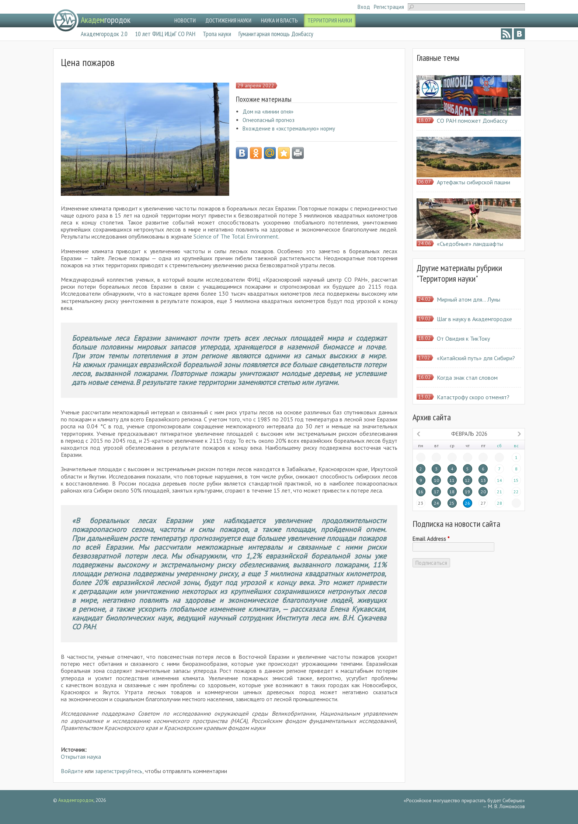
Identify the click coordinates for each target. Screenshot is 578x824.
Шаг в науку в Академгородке (474, 319)
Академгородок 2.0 (104, 33)
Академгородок (76, 800)
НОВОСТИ (185, 20)
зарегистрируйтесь (118, 771)
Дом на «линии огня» (268, 111)
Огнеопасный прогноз (269, 120)
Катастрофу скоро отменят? (473, 397)
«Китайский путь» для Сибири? (476, 358)
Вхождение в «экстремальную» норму (289, 128)
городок (105, 19)
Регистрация (389, 6)
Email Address (430, 539)
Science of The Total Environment (236, 236)
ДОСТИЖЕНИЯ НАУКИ (228, 20)
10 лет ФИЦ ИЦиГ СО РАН (165, 33)
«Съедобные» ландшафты (470, 243)
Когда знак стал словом (467, 377)
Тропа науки (217, 33)
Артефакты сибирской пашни (473, 182)
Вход (364, 6)
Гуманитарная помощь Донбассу (275, 33)
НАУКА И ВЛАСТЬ (279, 20)
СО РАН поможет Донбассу (472, 120)
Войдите (72, 771)
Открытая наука (81, 756)
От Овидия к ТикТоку (463, 338)
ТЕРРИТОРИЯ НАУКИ (329, 20)
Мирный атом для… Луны (468, 299)
